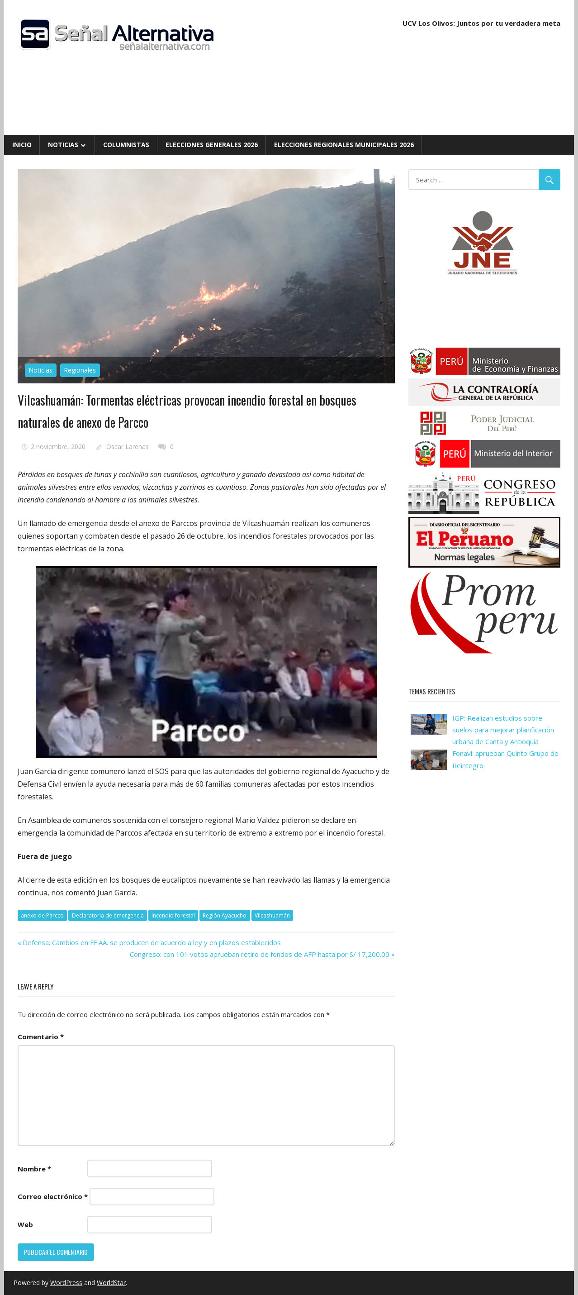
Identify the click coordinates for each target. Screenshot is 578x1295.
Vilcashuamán (272, 915)
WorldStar (111, 1282)
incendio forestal (173, 915)
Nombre (34, 1168)
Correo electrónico (53, 1196)
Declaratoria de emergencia (108, 915)
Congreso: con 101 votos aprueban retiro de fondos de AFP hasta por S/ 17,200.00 (259, 954)
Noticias (63, 144)
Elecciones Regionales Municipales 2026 (344, 144)
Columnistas (126, 144)
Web (25, 1224)
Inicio (22, 144)
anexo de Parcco (42, 915)
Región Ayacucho (224, 915)
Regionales (80, 370)
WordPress (66, 1282)
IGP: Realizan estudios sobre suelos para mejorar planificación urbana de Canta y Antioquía (503, 729)
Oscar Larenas (127, 446)
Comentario (41, 1036)
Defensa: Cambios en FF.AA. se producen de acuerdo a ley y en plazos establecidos (151, 942)
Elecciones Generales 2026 (212, 144)
